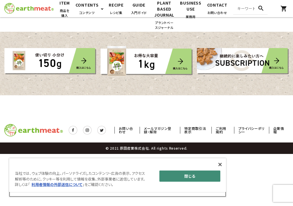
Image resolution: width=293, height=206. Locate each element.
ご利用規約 (221, 130)
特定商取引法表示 (195, 130)
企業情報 (278, 130)
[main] (117, 177)
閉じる (189, 176)
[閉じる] (220, 164)
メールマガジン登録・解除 (157, 130)
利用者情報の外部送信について (56, 184)
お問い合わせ (126, 130)
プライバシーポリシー (251, 130)
